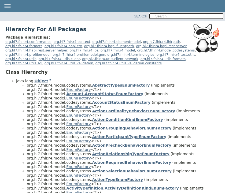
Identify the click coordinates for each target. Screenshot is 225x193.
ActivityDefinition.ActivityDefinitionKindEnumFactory (122, 188)
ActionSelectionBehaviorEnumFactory (131, 171)
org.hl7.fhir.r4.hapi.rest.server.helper (36, 50)
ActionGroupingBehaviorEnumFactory (131, 128)
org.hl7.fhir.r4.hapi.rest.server (161, 46)
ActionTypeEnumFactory (117, 179)
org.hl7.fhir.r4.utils (20, 59)
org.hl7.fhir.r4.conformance (28, 42)
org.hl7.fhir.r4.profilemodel (27, 55)
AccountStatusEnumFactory (121, 102)
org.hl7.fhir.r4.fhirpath (161, 42)
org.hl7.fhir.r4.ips (84, 50)
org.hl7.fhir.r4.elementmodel (116, 42)
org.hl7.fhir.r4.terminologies (130, 55)
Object (41, 81)
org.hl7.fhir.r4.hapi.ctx (63, 46)
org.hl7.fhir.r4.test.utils (176, 55)
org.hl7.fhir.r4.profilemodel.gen (79, 55)
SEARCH (140, 16)
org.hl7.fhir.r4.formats (23, 46)
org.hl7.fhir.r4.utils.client (59, 59)
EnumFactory (78, 89)
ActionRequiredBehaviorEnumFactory (131, 162)
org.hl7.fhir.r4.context (72, 42)
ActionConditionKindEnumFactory (127, 119)
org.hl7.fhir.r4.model (118, 50)
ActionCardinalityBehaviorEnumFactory (133, 111)
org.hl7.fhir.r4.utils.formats (163, 59)
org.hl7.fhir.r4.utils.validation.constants (128, 63)
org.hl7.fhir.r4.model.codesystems (166, 50)
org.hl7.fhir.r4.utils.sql (23, 63)
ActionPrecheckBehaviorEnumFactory (131, 145)
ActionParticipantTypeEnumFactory (129, 137)
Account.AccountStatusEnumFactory (104, 94)
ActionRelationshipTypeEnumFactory (130, 154)
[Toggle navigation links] (7, 6)
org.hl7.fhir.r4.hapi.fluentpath (109, 46)
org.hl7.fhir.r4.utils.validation (69, 63)
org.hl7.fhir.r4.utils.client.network (110, 59)
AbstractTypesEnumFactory (121, 85)
